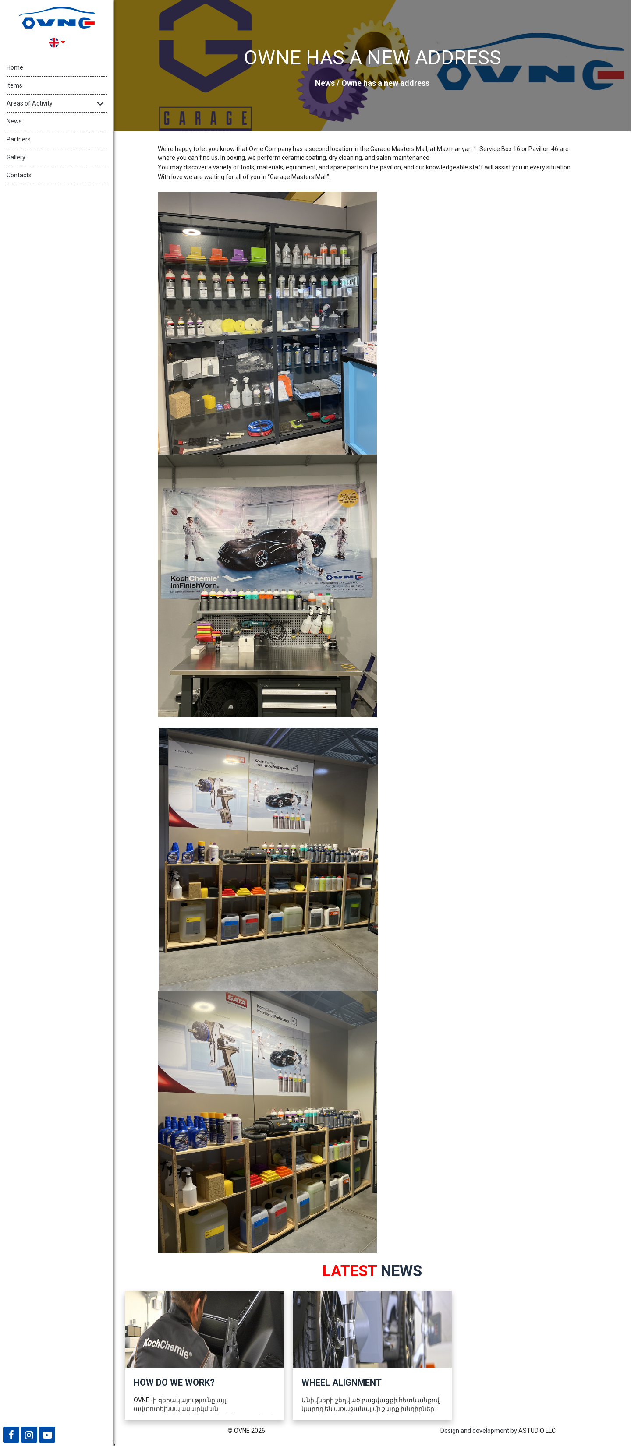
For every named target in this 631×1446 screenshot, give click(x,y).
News (14, 121)
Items (14, 85)
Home (15, 67)
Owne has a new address (385, 83)
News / (328, 83)
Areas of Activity (30, 103)
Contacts (19, 175)
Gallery (16, 157)
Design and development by (478, 1430)
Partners (19, 139)
